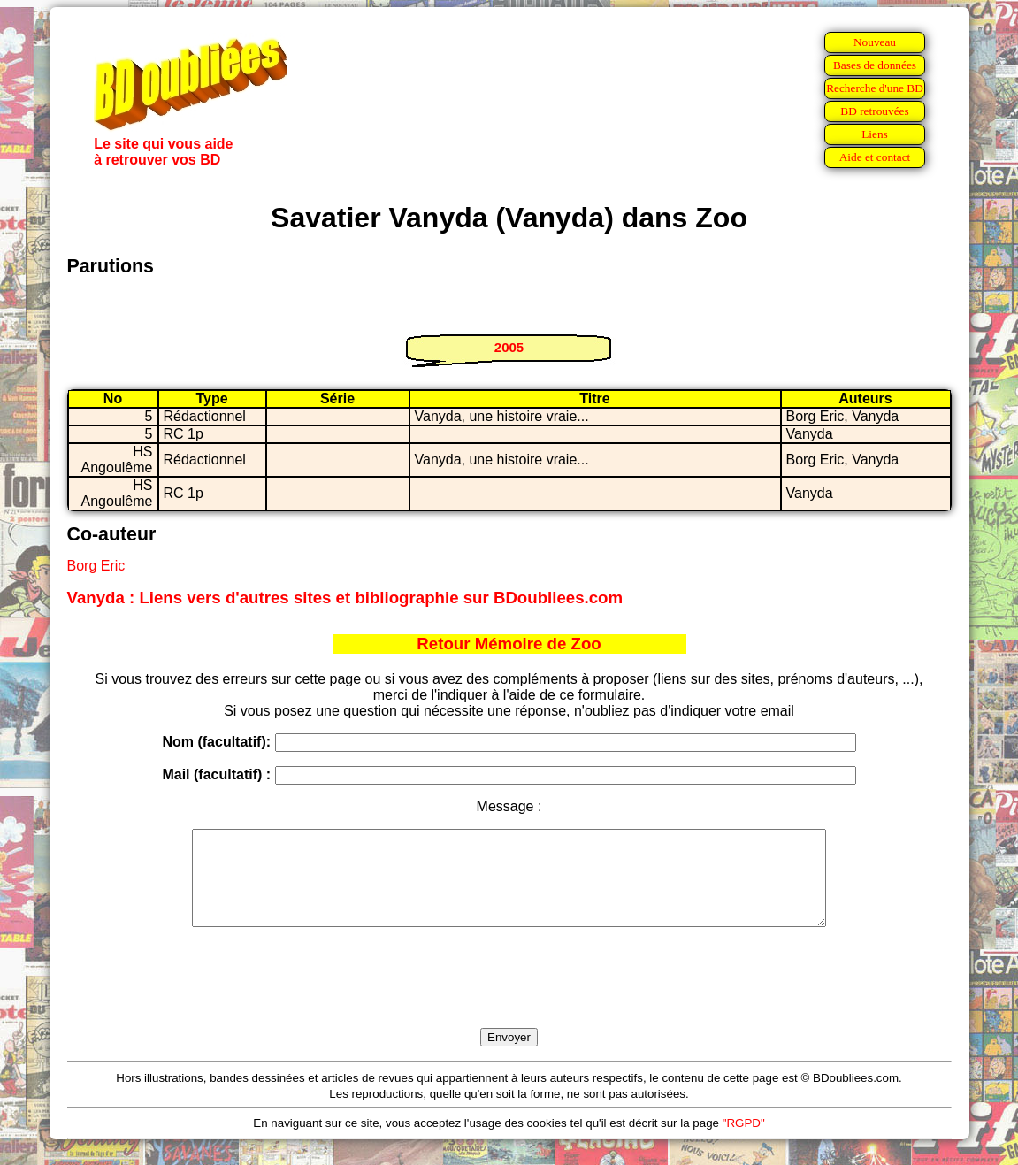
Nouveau (874, 42)
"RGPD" (744, 1141)
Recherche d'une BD (874, 88)
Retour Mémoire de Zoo (509, 643)
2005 (509, 347)
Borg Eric (96, 565)
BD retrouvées (874, 111)
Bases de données (874, 65)
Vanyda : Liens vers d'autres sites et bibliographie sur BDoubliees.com (345, 597)
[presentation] (509, 997)
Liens (874, 134)
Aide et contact (875, 157)
